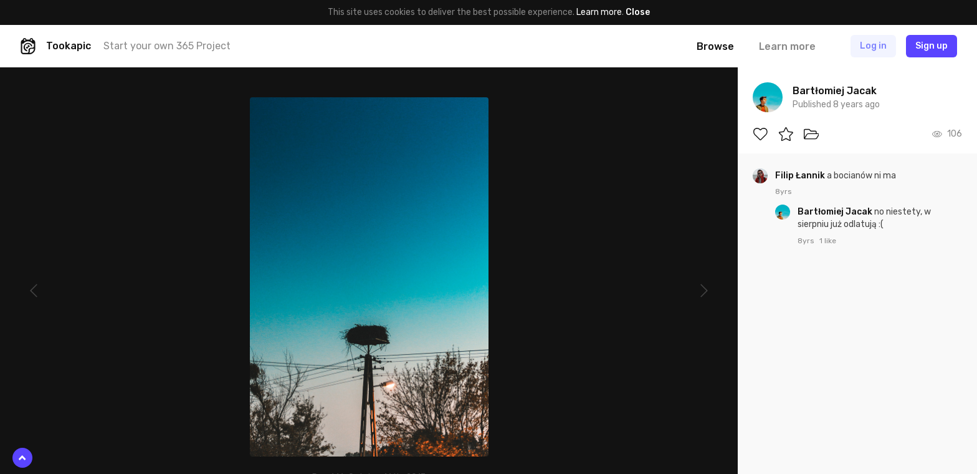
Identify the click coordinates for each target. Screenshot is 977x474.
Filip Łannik (801, 175)
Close (638, 12)
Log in (873, 46)
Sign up (931, 46)
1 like (827, 240)
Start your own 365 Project (167, 46)
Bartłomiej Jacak (836, 211)
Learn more (599, 12)
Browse (715, 46)
